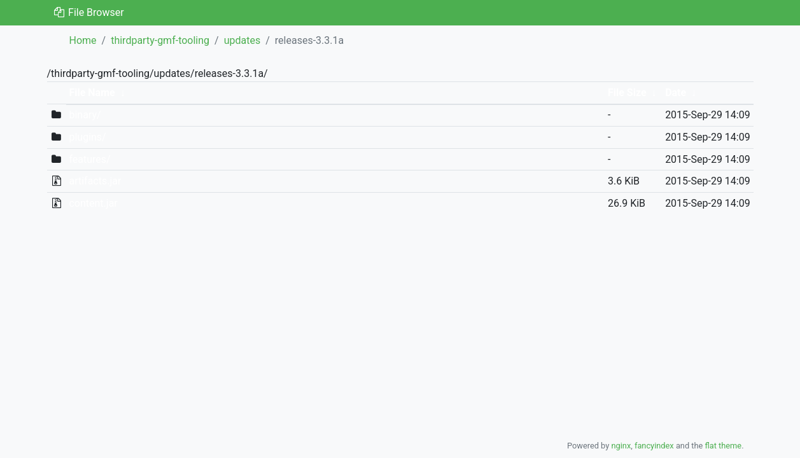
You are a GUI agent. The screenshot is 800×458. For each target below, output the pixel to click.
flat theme (723, 445)
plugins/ (87, 137)
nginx (621, 445)
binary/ (85, 115)
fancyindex (654, 445)
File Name (92, 93)
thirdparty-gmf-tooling (160, 40)
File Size (627, 93)
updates (242, 40)
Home (83, 40)
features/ (89, 159)
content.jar (93, 203)
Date (675, 93)
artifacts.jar (95, 181)
